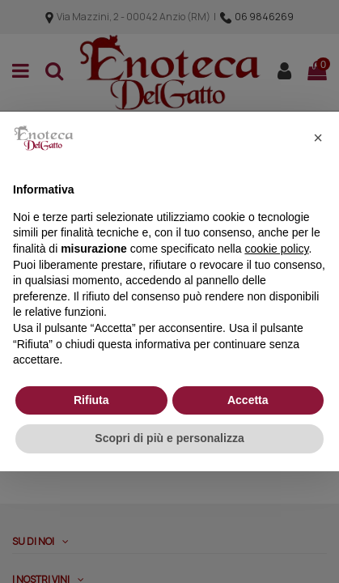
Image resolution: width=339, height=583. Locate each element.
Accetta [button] (248, 400)
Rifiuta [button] (91, 400)
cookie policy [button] (276, 248)
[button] (318, 138)
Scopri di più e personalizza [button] (169, 438)
